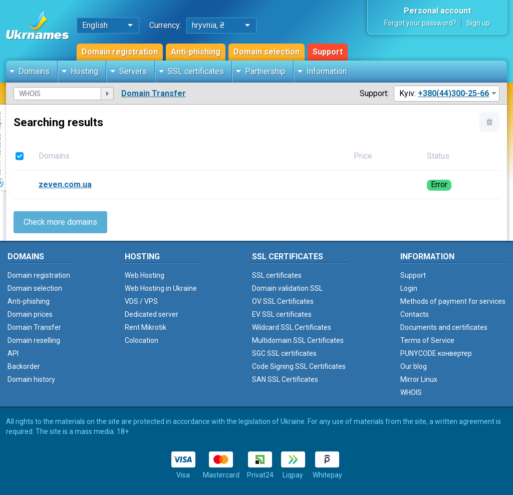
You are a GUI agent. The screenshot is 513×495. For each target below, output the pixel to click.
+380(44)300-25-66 (453, 93)
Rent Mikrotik (145, 327)
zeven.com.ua (65, 184)
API (13, 353)
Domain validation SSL (287, 288)
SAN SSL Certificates (285, 379)
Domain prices (30, 314)
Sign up (478, 23)
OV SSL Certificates (283, 301)
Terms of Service (427, 340)
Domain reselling (34, 340)
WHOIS (411, 392)
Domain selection (266, 52)
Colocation (141, 340)
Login (408, 288)
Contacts (414, 314)
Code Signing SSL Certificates (299, 366)
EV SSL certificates (282, 314)
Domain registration (120, 52)
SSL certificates (196, 71)
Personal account (437, 11)
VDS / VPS (141, 301)
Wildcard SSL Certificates (291, 327)
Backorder (24, 366)
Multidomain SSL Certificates (298, 340)
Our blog (413, 366)
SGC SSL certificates (284, 353)
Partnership (265, 71)
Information (327, 71)
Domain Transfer (153, 93)
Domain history (31, 379)
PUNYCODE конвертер (436, 353)
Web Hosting (144, 275)
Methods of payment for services (452, 301)
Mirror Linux (418, 379)
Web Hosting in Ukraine (161, 288)
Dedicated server (151, 314)
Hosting (84, 71)
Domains (34, 71)
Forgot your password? (420, 23)
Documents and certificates (443, 327)
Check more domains (60, 222)
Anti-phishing (195, 52)
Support (328, 52)
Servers (133, 71)
